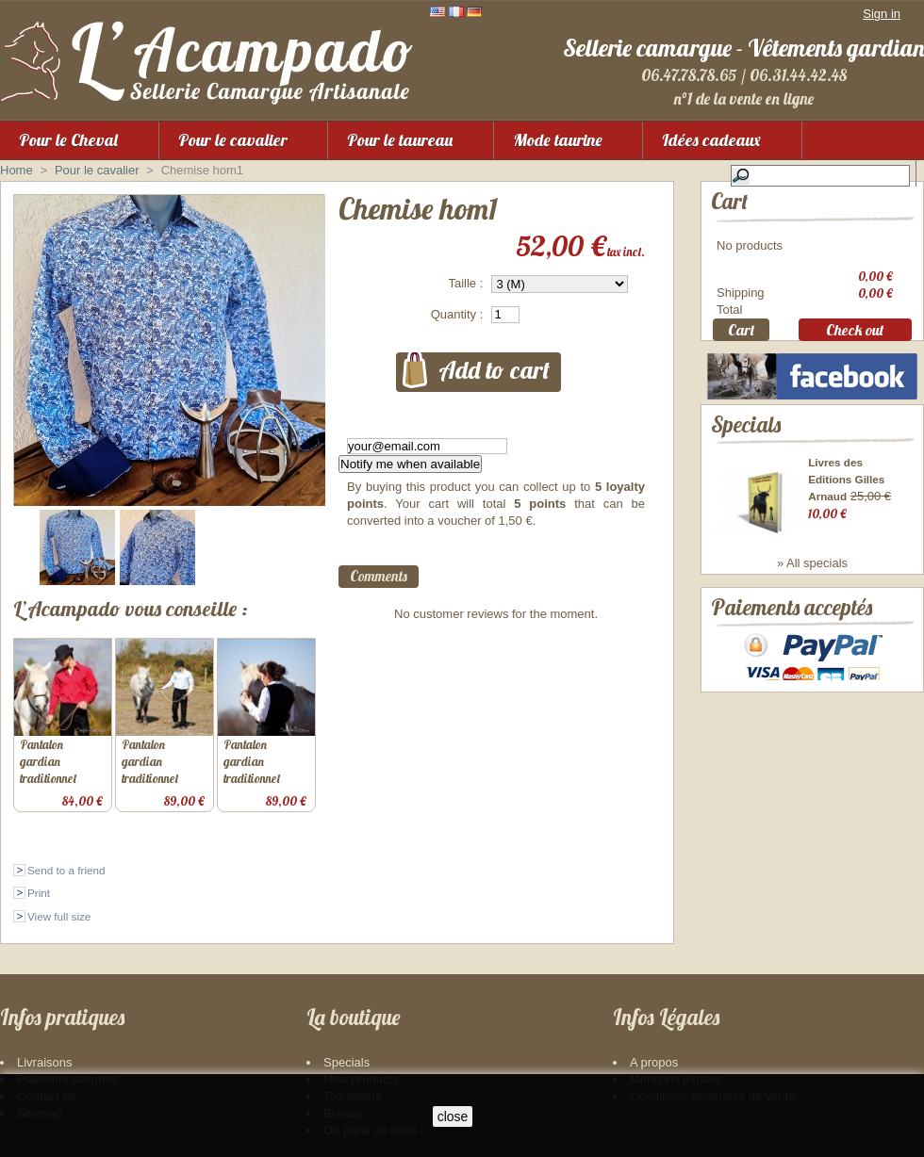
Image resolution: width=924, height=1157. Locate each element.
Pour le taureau (400, 140)
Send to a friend (66, 870)
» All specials (812, 577)
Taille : (465, 283)
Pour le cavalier (233, 140)
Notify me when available (410, 464)
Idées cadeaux (711, 140)
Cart (729, 201)
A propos (654, 1062)
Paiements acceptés (791, 630)
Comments (378, 576)
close (453, 1116)
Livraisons (45, 1062)
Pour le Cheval (68, 140)
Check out (854, 332)
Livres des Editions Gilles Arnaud (846, 492)
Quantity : (457, 314)
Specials (746, 437)
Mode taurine (557, 140)
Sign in (881, 14)
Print (38, 893)
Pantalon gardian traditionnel (48, 761)
